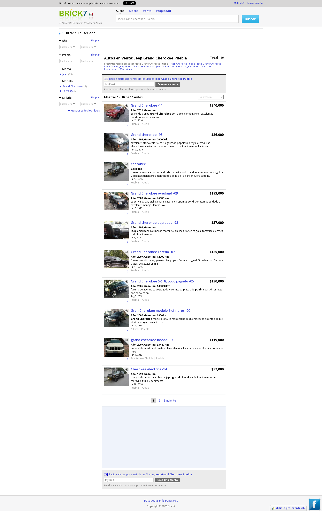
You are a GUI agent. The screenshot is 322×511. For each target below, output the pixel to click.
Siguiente (170, 400)
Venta (147, 11)
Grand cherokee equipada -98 (154, 222)
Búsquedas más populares (161, 500)
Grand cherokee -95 (146, 134)
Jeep (65, 74)
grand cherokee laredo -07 (152, 340)
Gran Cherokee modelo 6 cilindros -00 (160, 310)
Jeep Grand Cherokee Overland (137, 66)
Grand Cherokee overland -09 (154, 193)
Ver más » (126, 69)
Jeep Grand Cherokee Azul (171, 66)
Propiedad (163, 11)
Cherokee (68, 91)
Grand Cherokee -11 (147, 105)
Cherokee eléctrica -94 (149, 369)
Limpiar (95, 40)
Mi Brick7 (239, 3)
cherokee (138, 164)
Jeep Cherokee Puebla (183, 63)
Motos (133, 11)
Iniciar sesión (255, 3)
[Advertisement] (183, 42)
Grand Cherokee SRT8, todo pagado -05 (162, 281)
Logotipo (73, 15)
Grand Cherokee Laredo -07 (153, 252)
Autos (120, 11)
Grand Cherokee (72, 86)
